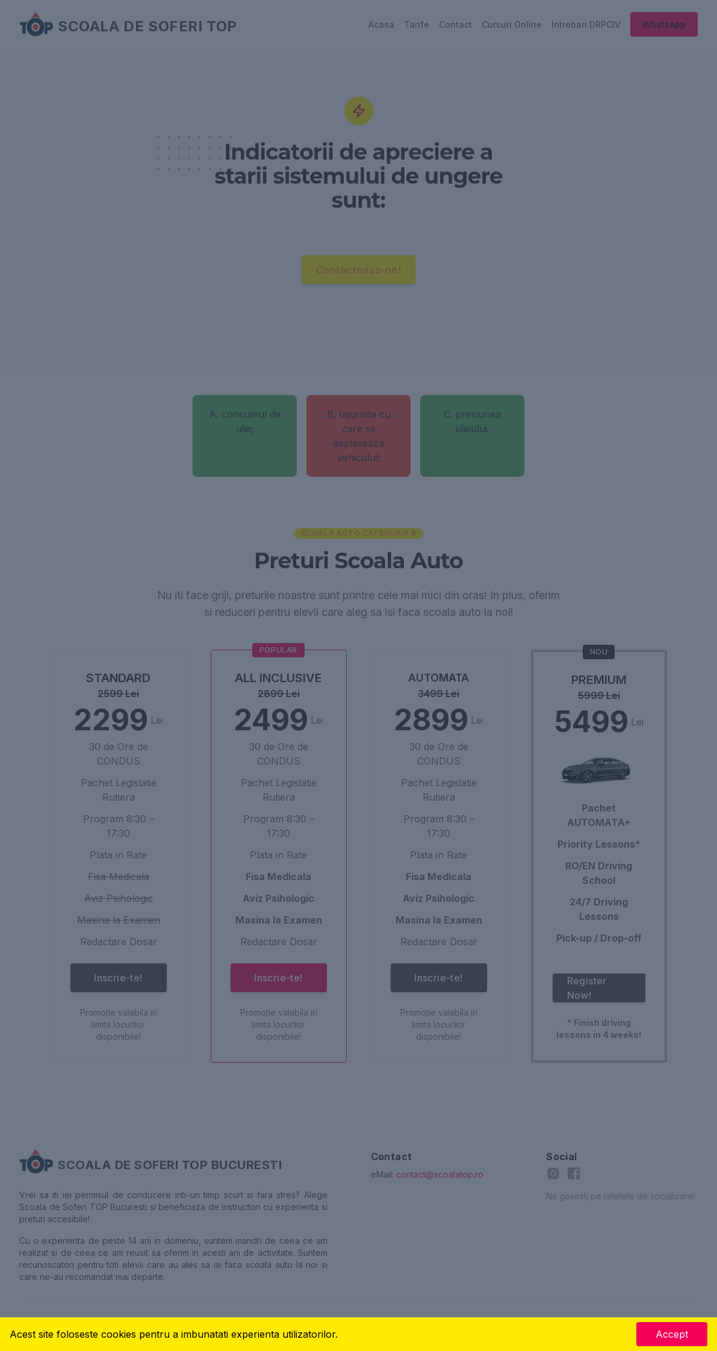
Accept (672, 1334)
